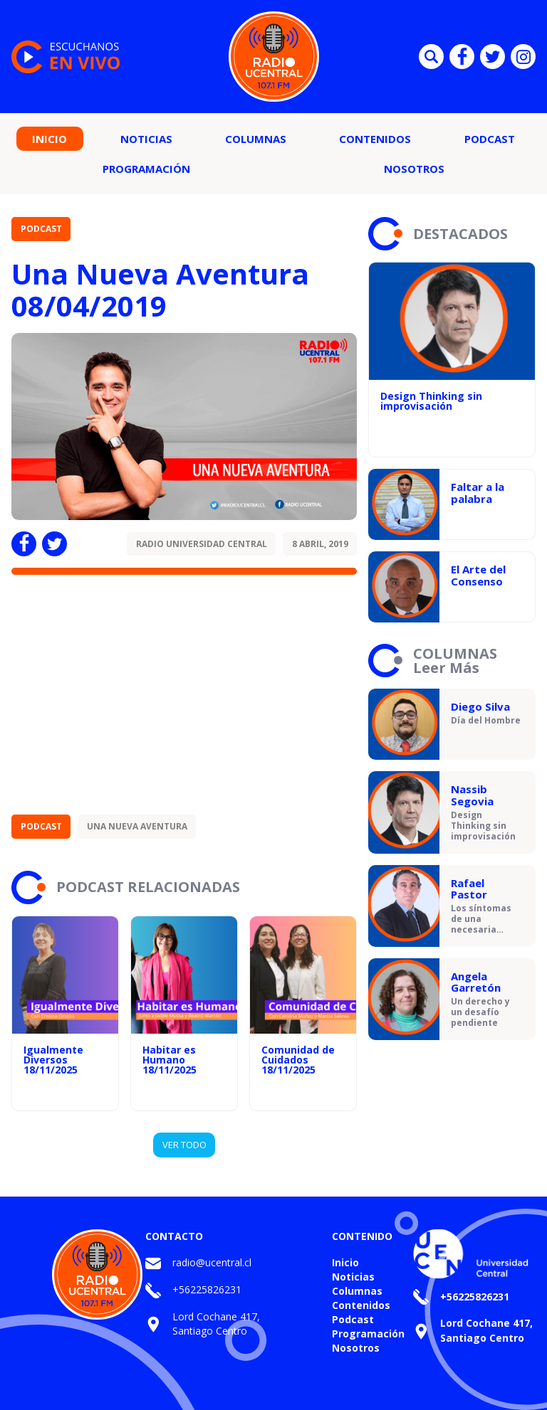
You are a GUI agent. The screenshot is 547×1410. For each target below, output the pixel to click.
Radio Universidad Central (201, 544)
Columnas (255, 139)
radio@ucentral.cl (211, 1262)
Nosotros (414, 168)
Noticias (146, 139)
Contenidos (375, 139)
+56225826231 (206, 1289)
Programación (146, 168)
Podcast (489, 139)
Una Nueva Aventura (137, 826)
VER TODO (184, 1144)
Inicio (49, 139)
